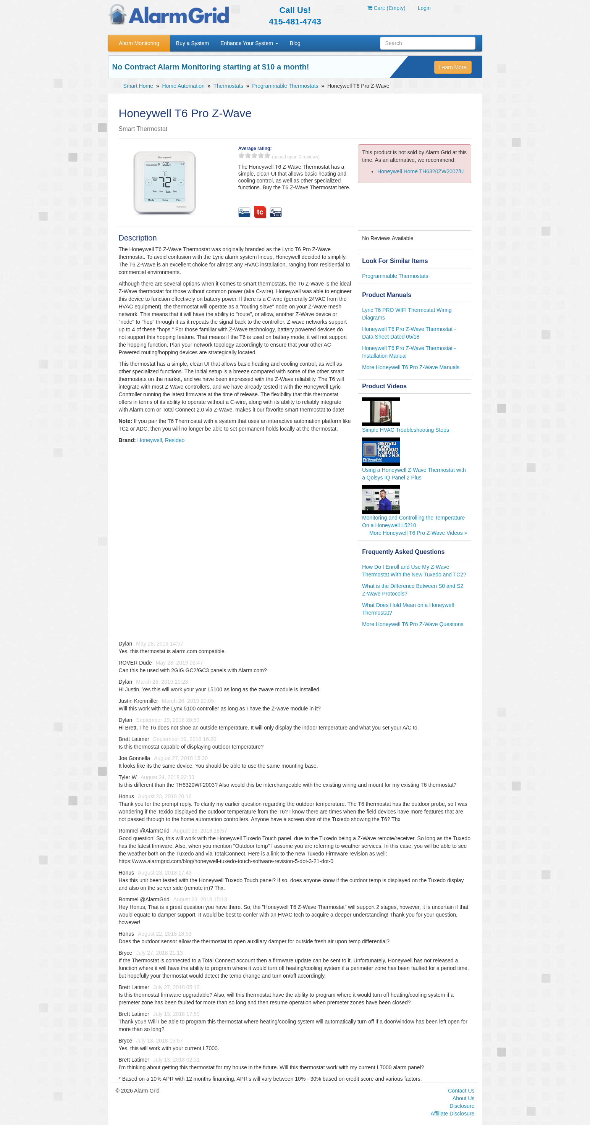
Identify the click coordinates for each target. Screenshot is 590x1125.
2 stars (248, 155)
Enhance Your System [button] (249, 43)
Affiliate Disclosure (453, 1113)
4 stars (261, 155)
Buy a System (192, 43)
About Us (464, 1098)
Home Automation (183, 86)
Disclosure (461, 1106)
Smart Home (138, 86)
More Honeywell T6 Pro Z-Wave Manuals (410, 367)
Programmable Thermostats (285, 86)
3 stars (254, 155)
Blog (295, 43)
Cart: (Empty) (386, 8)
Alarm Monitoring (139, 43)
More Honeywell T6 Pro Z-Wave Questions (412, 624)
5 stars (267, 155)
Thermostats (228, 86)
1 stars (241, 155)
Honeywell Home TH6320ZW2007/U (420, 171)
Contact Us (461, 1091)
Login (424, 8)
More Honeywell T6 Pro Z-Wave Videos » (418, 533)
